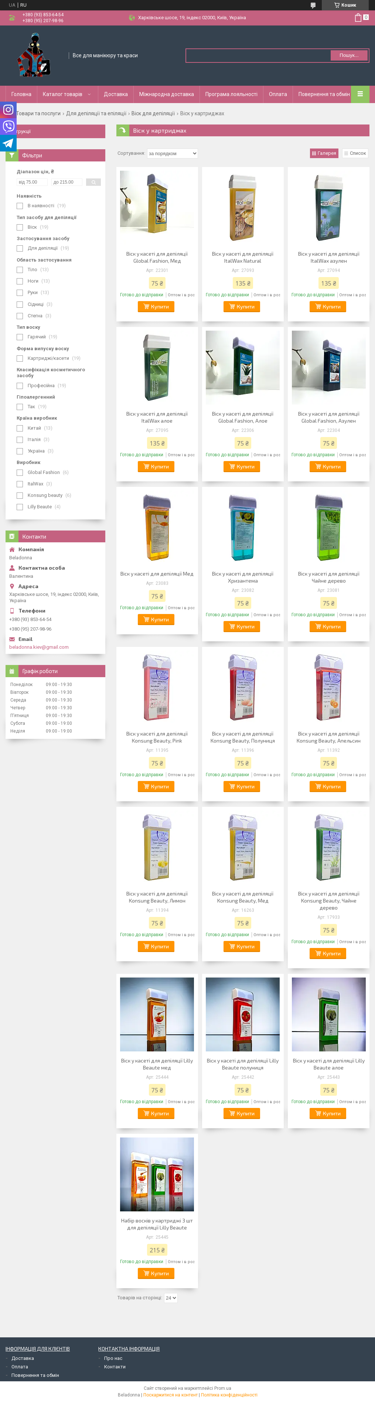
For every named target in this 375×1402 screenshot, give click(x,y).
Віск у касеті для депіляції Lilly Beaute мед (157, 1064)
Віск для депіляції (153, 113)
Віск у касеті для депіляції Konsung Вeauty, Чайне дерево (328, 900)
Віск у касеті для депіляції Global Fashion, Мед (157, 257)
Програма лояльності (231, 94)
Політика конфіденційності (229, 1395)
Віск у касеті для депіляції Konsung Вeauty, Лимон (157, 897)
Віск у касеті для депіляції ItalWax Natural (242, 257)
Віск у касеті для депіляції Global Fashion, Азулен (328, 417)
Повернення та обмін (324, 94)
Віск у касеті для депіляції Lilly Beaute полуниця (243, 1064)
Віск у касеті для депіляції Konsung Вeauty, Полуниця (243, 737)
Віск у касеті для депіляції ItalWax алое (157, 417)
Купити (160, 306)
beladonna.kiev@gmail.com (39, 647)
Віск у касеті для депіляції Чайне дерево (328, 577)
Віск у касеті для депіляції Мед (157, 573)
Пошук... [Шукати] (349, 55)
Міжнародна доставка (166, 94)
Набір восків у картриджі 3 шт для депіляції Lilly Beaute (157, 1224)
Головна (21, 94)
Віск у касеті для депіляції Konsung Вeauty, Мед (242, 897)
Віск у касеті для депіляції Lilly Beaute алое (329, 1064)
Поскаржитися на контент (170, 1395)
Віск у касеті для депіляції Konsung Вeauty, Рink (157, 737)
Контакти (115, 1366)
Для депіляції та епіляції (96, 113)
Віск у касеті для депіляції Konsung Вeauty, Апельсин (329, 737)
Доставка (116, 94)
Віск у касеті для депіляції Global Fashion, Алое (242, 417)
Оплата (278, 94)
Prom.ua (222, 1388)
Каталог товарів (62, 94)
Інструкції (20, 131)
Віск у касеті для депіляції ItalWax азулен (328, 257)
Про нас (113, 1358)
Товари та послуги (38, 113)
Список (358, 153)
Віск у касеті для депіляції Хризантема (242, 577)
